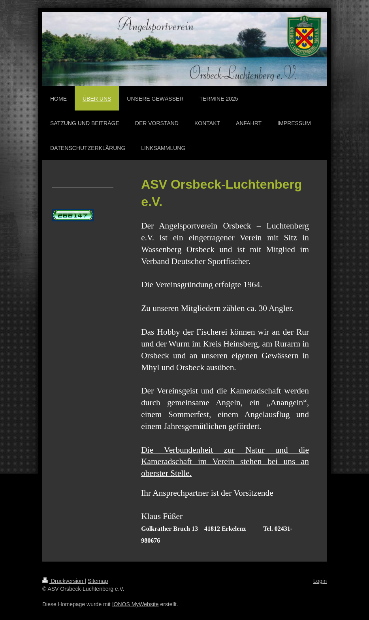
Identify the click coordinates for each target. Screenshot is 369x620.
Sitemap (98, 581)
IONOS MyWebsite (135, 604)
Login (320, 581)
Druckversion (63, 581)
